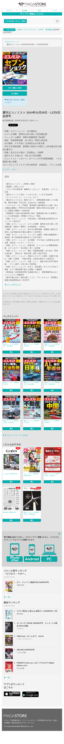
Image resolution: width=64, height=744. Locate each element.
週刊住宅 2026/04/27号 (9, 512)
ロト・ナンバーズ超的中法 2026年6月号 (31, 474)
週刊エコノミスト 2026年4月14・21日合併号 (52, 345)
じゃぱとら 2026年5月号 (10, 473)
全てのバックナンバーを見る (15, 435)
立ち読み (14, 94)
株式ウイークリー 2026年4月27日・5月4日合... (52, 474)
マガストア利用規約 (11, 720)
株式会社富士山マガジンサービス (22, 723)
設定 (39, 10)
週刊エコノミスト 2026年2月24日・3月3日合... (11, 421)
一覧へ (7, 597)
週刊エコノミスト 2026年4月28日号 (31, 345)
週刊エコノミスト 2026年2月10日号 (52, 421)
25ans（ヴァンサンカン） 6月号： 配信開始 (35, 30)
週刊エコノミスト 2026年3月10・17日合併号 (52, 383)
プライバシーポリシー (29, 720)
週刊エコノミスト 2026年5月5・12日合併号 (11, 345)
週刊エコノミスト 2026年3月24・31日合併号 (31, 383)
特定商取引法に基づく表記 (47, 720)
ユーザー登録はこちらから (32, 14)
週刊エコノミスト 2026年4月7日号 (11, 383)
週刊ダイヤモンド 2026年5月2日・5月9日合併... (31, 513)
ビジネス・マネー (10, 169)
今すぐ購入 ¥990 (14, 88)
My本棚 (24, 10)
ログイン (9, 10)
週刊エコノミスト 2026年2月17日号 (31, 421)
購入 (11, 352)
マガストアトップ (11, 42)
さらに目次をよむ (13, 285)
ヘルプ (54, 10)
